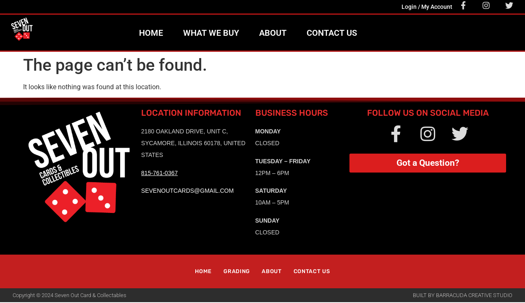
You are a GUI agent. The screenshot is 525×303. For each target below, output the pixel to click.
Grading (236, 271)
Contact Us (332, 33)
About (272, 33)
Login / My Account (427, 6)
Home (151, 33)
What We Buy (211, 33)
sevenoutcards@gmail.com (187, 190)
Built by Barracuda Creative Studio (462, 295)
